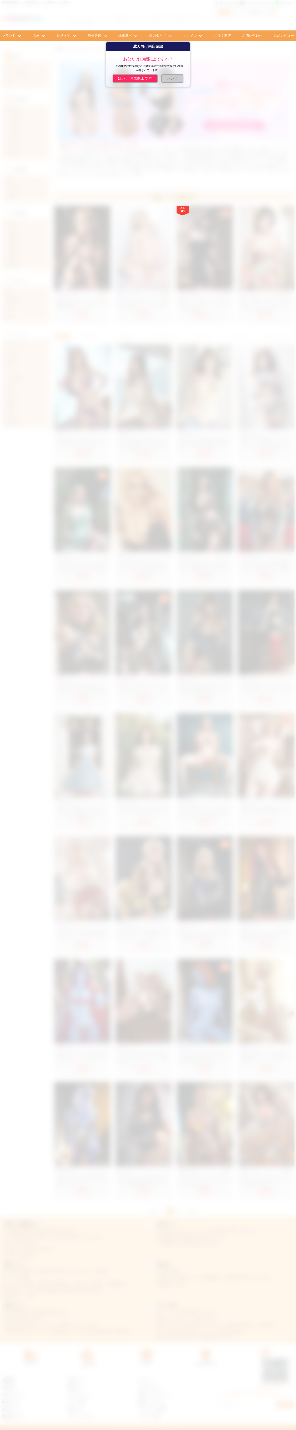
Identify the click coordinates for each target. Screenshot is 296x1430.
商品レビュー (284, 35)
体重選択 (125, 35)
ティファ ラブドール (270, 19)
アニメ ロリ (138, 19)
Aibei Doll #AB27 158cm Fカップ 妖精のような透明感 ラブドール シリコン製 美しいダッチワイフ (204, 689)
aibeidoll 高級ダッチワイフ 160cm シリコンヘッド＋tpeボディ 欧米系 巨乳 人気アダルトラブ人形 (204, 812)
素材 (36, 35)
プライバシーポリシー (82, 1416)
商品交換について (13, 1416)
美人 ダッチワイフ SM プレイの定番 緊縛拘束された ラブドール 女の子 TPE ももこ (81, 305)
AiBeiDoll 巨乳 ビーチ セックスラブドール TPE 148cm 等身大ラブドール (142, 812)
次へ (193, 1211)
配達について (11, 1402)
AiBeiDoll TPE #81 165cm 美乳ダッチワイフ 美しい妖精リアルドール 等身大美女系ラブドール (204, 1058)
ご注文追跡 (222, 35)
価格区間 (63, 35)
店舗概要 (8, 1380)
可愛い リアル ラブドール (155, 1394)
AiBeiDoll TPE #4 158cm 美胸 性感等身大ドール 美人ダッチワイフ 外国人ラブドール (82, 1181)
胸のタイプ (157, 35)
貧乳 (88, 24)
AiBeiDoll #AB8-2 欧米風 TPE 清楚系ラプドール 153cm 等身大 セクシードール (143, 935)
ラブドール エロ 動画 (152, 1409)
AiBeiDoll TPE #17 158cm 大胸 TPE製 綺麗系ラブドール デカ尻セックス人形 (265, 1058)
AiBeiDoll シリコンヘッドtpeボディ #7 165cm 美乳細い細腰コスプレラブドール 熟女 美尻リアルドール (143, 1181)
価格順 (127, 336)
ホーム (69, 48)
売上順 (201, 336)
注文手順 (8, 1387)
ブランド (8, 35)
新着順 (90, 336)
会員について (76, 1380)
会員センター (76, 1409)
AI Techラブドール (164, 19)
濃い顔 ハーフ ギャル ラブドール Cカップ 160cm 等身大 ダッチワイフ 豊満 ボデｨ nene (265, 1181)
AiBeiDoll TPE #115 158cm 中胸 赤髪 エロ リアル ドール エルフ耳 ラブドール (81, 1058)
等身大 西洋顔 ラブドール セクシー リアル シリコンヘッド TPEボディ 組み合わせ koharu (204, 1181)
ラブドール (145, 1380)
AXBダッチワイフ (150, 1387)
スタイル (190, 35)
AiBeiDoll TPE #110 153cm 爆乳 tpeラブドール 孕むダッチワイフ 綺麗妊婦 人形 (143, 1058)
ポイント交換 (76, 1402)
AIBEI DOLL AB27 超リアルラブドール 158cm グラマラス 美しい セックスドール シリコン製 (82, 444)
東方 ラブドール (192, 19)
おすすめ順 (164, 336)
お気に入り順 (274, 336)
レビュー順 (238, 336)
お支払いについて (13, 1394)
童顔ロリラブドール (151, 1402)
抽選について (76, 1387)
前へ (155, 1211)
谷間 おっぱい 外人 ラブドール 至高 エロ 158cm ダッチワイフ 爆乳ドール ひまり (142, 305)
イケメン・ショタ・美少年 (106, 19)
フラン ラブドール (238, 19)
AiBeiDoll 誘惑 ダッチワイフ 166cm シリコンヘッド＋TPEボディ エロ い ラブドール (266, 689)
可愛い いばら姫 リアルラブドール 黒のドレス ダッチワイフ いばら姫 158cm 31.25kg (204, 305)
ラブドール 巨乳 (148, 1416)
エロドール (214, 19)
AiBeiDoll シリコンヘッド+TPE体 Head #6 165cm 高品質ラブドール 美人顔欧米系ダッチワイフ (264, 935)
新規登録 (256, 12)
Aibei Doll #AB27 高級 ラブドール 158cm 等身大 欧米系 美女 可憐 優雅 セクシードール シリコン (204, 444)
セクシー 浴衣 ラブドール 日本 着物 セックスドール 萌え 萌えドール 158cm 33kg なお (265, 305)
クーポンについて (79, 1394)
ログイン (240, 12)
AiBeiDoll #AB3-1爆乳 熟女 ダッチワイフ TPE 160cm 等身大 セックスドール (265, 812)
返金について (11, 1409)
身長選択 (94, 35)
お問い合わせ (252, 35)
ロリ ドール (75, 19)
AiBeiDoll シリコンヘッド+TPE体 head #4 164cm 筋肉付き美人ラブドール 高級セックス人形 (204, 935)
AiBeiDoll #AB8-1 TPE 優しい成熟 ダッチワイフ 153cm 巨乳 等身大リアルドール (82, 935)
